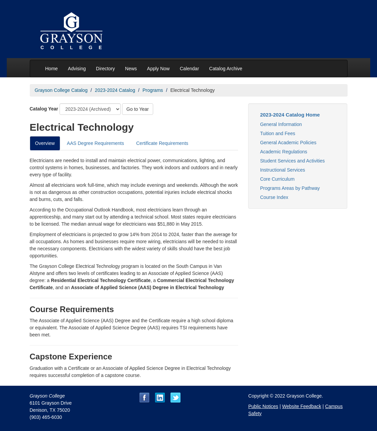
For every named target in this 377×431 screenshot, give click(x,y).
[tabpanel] (134, 268)
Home (51, 68)
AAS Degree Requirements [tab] (95, 143)
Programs (152, 90)
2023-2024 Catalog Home (290, 115)
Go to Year (137, 109)
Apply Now (158, 68)
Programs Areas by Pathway (290, 188)
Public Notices (263, 406)
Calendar (189, 68)
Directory (105, 68)
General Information (281, 124)
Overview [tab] (45, 143)
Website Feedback (301, 406)
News (131, 68)
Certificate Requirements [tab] (162, 143)
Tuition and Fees (277, 133)
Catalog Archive (225, 68)
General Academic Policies (288, 142)
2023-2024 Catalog (115, 90)
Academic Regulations (283, 151)
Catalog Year (44, 108)
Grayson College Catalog (61, 90)
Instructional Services (282, 170)
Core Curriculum (277, 179)
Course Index (274, 197)
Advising (77, 68)
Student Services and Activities (292, 160)
